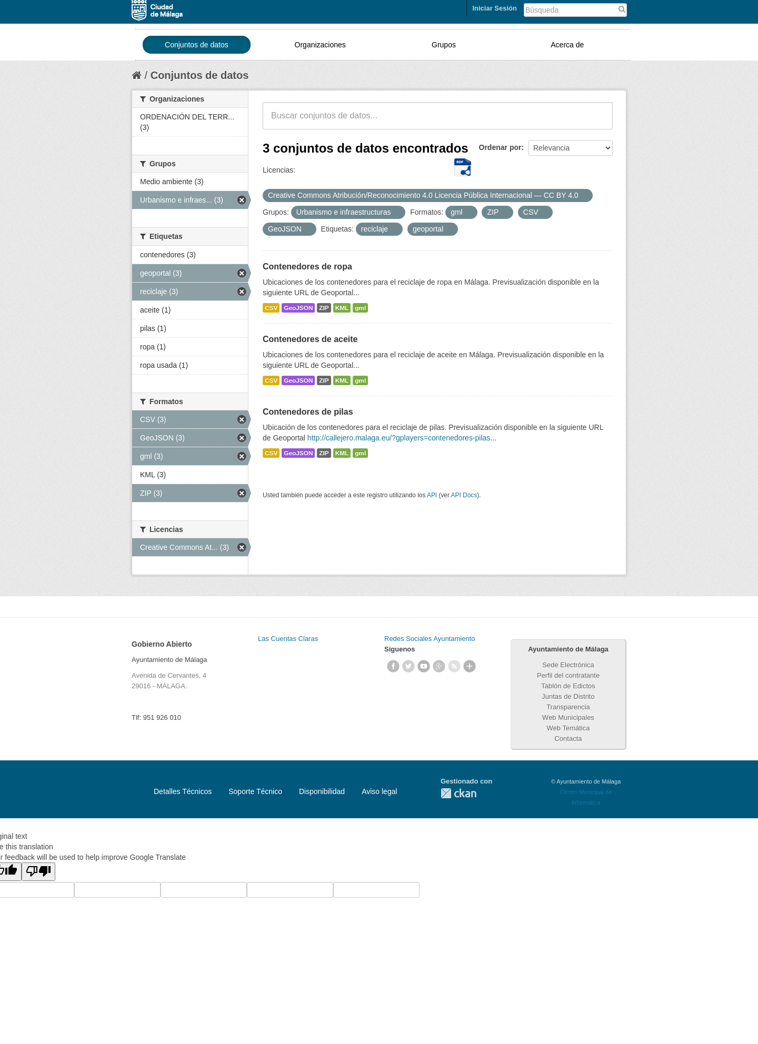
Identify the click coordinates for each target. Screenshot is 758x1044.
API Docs (464, 495)
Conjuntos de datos (196, 45)
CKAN (458, 793)
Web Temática (568, 728)
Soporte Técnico (255, 791)
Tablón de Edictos (568, 686)
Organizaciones (320, 45)
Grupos (444, 45)
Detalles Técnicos (183, 791)
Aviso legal (379, 791)
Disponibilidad (322, 791)
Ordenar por (500, 147)
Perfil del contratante (568, 675)
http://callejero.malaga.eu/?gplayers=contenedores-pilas (399, 438)
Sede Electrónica (568, 665)
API (432, 495)
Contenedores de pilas (308, 411)
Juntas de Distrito (568, 696)
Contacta (568, 738)
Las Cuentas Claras (288, 639)
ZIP (323, 308)
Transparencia (568, 707)
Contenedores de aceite (310, 339)
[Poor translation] (38, 871)
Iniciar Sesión (494, 8)
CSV (271, 308)
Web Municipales (568, 717)
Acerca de (567, 45)
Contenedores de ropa (307, 266)
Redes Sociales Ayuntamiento (429, 639)
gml (360, 308)
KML (342, 308)
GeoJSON (298, 308)
